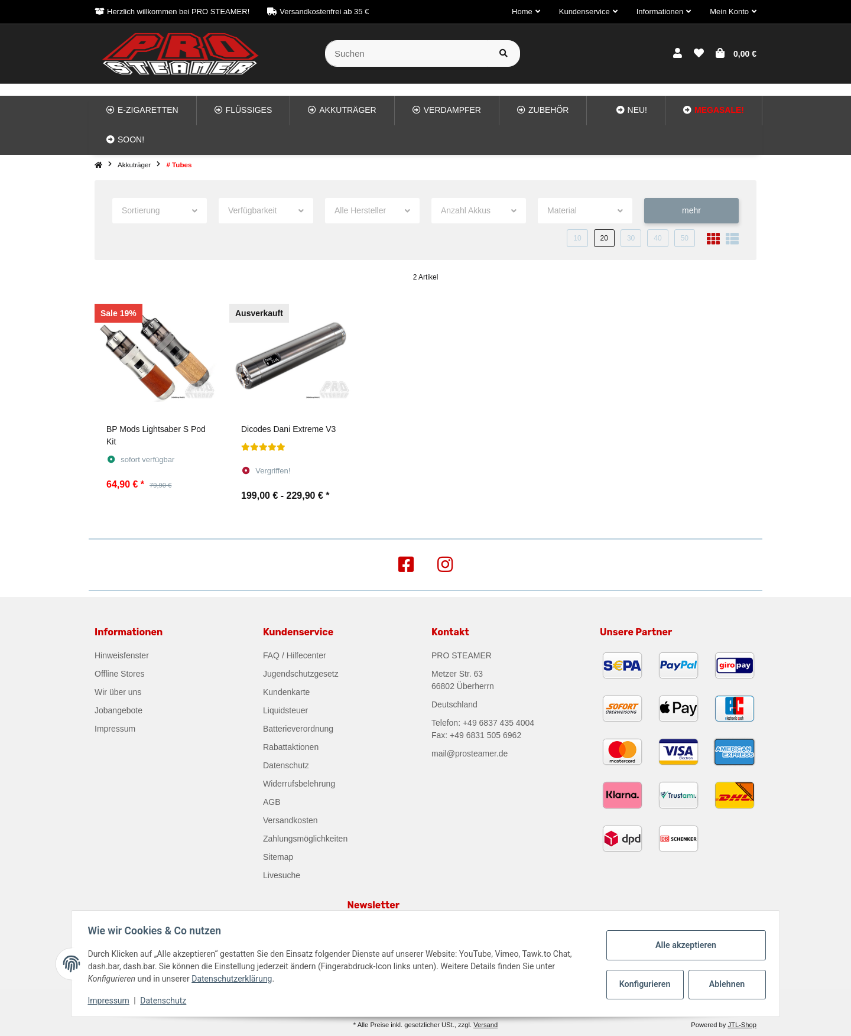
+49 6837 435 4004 (498, 723)
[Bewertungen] (263, 447)
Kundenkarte (286, 692)
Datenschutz (286, 765)
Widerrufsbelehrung (299, 783)
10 (577, 238)
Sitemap (278, 857)
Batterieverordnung (298, 728)
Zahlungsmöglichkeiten (305, 838)
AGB (272, 802)
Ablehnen (724, 984)
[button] (526, 12)
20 (604, 238)
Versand (485, 1024)
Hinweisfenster (122, 655)
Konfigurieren (643, 984)
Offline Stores (120, 673)
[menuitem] (143, 110)
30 (631, 238)
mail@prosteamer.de (469, 753)
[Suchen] (406, 53)
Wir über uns (118, 692)
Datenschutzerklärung (234, 978)
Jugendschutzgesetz (301, 673)
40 (657, 238)
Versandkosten (290, 820)
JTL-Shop (741, 1024)
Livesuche (281, 875)
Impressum (115, 728)
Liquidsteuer (285, 710)
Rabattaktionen (291, 747)
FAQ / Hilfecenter (294, 655)
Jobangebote (118, 710)
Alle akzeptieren (683, 945)
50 (684, 238)
